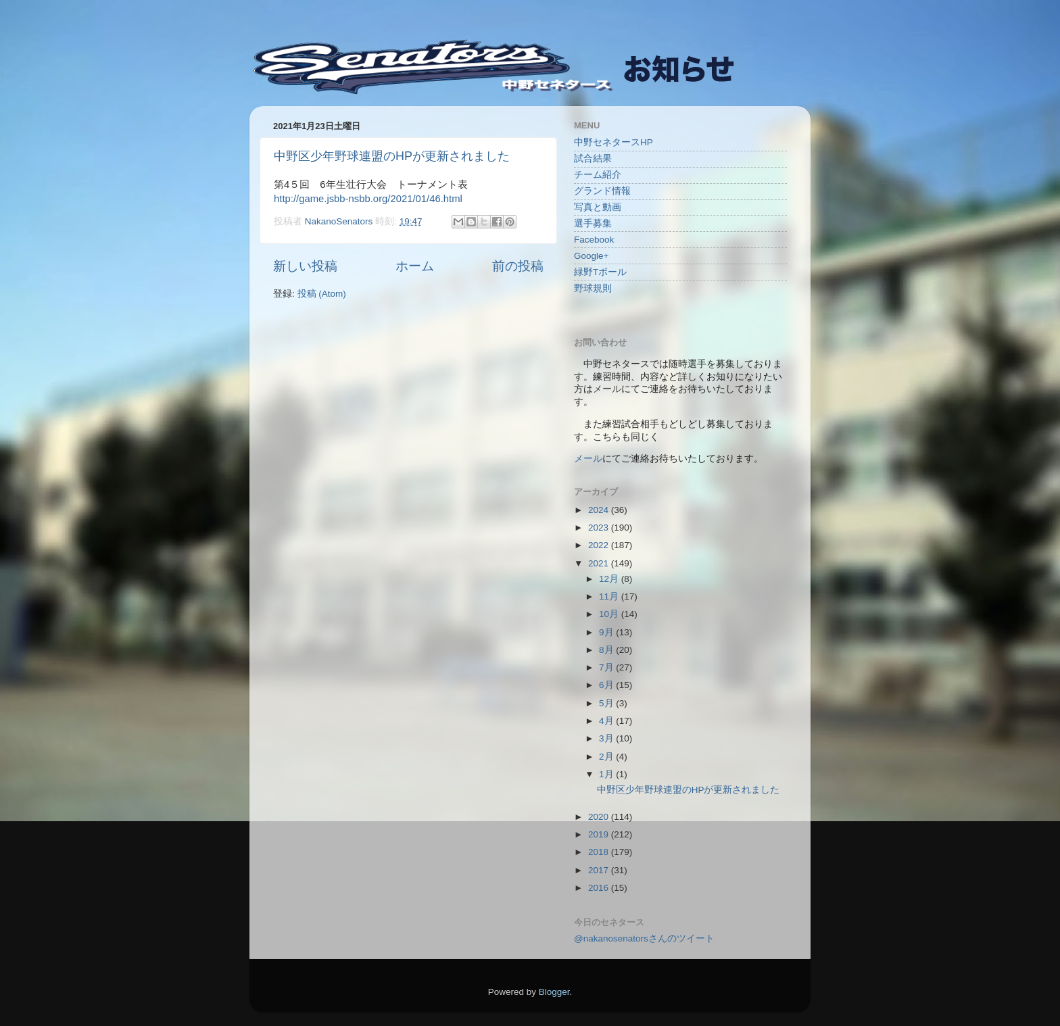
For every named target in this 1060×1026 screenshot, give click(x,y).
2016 (599, 888)
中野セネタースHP (613, 142)
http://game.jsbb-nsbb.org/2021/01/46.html (368, 198)
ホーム (414, 266)
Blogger (554, 992)
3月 (607, 738)
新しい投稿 (305, 266)
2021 (599, 563)
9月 (607, 632)
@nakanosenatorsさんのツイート (644, 938)
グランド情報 (602, 191)
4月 (607, 721)
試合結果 (593, 158)
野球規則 (593, 288)
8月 (607, 650)
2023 (599, 527)
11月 (610, 596)
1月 (607, 774)
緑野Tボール (600, 272)
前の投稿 (518, 266)
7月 (607, 667)
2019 (599, 834)
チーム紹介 (597, 175)
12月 (610, 579)
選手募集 (593, 223)
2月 (607, 757)
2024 (599, 510)
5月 (607, 703)
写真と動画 (597, 207)
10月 (610, 614)
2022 (599, 545)
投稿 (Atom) (321, 294)
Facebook (594, 240)
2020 (599, 817)
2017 (599, 870)
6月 (607, 685)
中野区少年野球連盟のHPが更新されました (392, 156)
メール (588, 459)
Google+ (591, 256)
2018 (599, 852)
